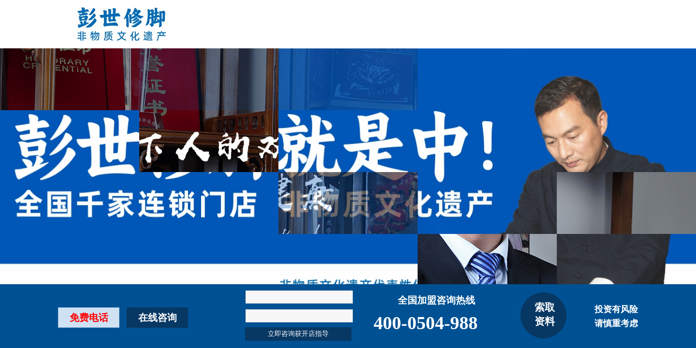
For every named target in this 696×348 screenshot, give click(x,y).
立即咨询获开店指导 (298, 333)
